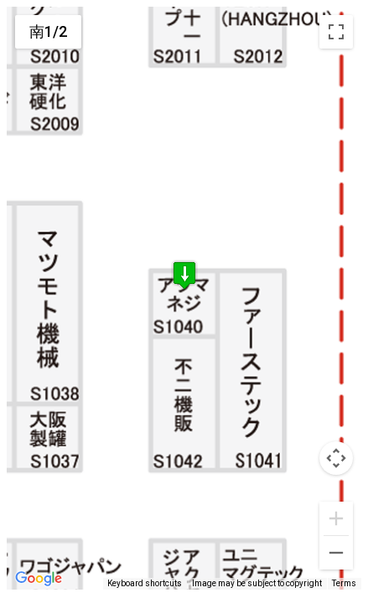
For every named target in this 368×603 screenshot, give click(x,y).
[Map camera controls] (336, 458)
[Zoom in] (336, 518)
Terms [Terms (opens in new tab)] (344, 583)
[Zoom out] (336, 553)
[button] (184, 278)
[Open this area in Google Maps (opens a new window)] (38, 579)
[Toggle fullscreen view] (336, 32)
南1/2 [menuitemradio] (48, 31)
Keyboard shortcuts (144, 583)
